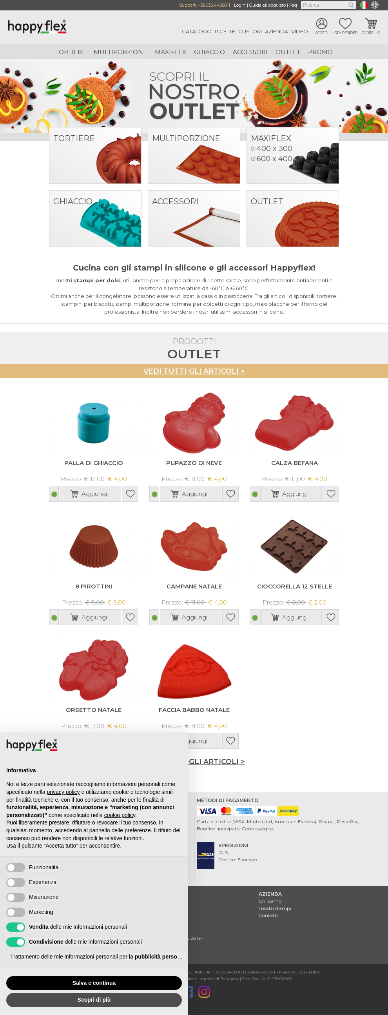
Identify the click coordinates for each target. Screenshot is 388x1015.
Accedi (321, 33)
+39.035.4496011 (214, 5)
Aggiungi (94, 493)
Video (299, 31)
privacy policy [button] (63, 792)
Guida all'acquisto (267, 5)
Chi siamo (270, 900)
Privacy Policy (289, 971)
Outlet (288, 52)
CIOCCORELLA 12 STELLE (294, 586)
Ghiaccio (209, 52)
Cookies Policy (259, 971)
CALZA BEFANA (294, 462)
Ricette (225, 31)
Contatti (268, 914)
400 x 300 (274, 148)
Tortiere (70, 52)
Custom (250, 31)
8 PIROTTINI (93, 586)
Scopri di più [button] (94, 1000)
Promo (320, 52)
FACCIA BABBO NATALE (194, 709)
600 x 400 (274, 158)
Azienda (276, 31)
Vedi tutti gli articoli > (194, 371)
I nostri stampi (275, 907)
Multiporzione (120, 52)
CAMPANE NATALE (194, 586)
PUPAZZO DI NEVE (194, 462)
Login (240, 5)
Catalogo (197, 31)
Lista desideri (345, 33)
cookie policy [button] (119, 815)
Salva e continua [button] (94, 983)
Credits (312, 971)
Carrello (371, 33)
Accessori (250, 52)
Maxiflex (170, 52)
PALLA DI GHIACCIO (93, 462)
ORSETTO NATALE (93, 709)
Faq (293, 5)
